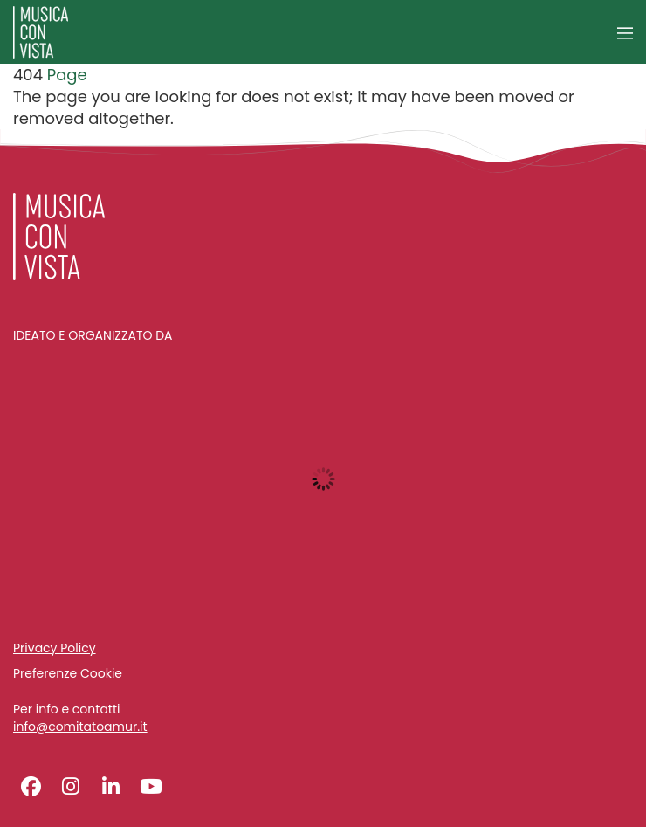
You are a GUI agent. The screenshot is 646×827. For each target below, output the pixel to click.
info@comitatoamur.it (80, 727)
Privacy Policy (54, 648)
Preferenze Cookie (67, 673)
